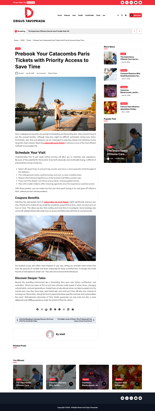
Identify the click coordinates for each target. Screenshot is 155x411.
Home (60, 15)
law (104, 15)
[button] (139, 31)
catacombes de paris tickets (56, 202)
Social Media (89, 15)
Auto (74, 15)
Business (67, 15)
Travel (98, 15)
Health (80, 15)
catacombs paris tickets (54, 143)
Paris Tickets (53, 73)
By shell (19, 73)
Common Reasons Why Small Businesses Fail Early (130, 75)
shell (62, 334)
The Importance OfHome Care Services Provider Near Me (130, 59)
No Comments (41, 73)
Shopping (124, 87)
